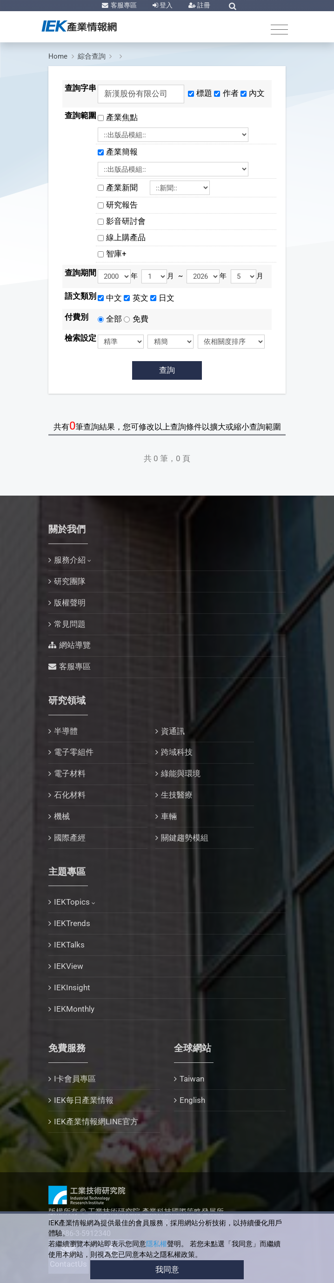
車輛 (169, 816)
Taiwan (192, 1078)
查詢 (167, 370)
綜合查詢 (92, 56)
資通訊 (173, 731)
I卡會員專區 (75, 1078)
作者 (231, 93)
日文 (166, 297)
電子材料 (70, 773)
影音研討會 (126, 221)
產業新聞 (126, 187)
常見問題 (70, 624)
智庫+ (116, 253)
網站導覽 (75, 645)
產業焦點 (126, 117)
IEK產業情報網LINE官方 (96, 1121)
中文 (114, 297)
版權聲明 (70, 602)
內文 (257, 93)
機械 (62, 816)
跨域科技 (177, 752)
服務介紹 (70, 559)
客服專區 (123, 5)
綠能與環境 (180, 773)
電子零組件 (74, 752)
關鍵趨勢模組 (184, 837)
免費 (140, 318)
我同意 (167, 1269)
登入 (165, 5)
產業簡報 (126, 151)
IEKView (68, 966)
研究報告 (122, 204)
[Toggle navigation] (279, 29)
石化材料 (70, 794)
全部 (114, 318)
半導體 (66, 731)
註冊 (203, 5)
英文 (140, 297)
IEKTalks (69, 944)
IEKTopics (72, 902)
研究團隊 (70, 581)
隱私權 (156, 1244)
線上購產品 (126, 237)
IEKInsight (72, 987)
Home (57, 56)
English (192, 1100)
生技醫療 (177, 794)
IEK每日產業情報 (84, 1100)
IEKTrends (72, 923)
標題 (204, 93)
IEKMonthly (74, 1009)
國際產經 (70, 837)
